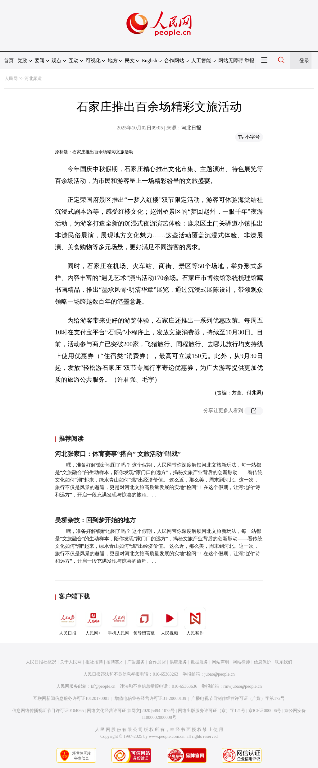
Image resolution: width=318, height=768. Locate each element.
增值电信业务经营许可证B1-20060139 (150, 698)
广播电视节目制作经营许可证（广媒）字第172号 (238, 698)
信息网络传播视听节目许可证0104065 (48, 710)
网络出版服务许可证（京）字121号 (211, 710)
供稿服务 (178, 662)
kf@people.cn (103, 686)
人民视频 (169, 621)
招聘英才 (115, 662)
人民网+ (93, 621)
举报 (249, 60)
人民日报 (68, 621)
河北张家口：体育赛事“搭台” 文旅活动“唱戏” (118, 453)
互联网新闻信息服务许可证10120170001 (71, 698)
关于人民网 (71, 662)
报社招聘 (94, 662)
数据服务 (199, 662)
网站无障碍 (230, 60)
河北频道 (33, 78)
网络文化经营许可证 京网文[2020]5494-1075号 (131, 710)
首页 (9, 60)
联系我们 (283, 662)
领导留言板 (144, 621)
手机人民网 (118, 621)
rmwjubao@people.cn (242, 686)
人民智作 (195, 621)
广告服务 (136, 662)
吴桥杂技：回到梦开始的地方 (95, 520)
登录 (304, 60)
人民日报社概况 (41, 662)
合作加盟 (157, 662)
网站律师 (241, 662)
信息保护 (262, 662)
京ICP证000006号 (264, 710)
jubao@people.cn (219, 674)
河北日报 (191, 127)
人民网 (11, 78)
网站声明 (220, 662)
